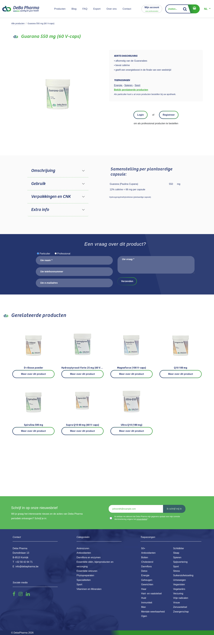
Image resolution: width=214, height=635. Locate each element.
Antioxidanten (148, 553)
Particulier (45, 253)
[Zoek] (185, 8)
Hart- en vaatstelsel (151, 593)
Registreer (169, 115)
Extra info (40, 209)
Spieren (177, 557)
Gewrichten (147, 584)
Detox (144, 571)
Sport (176, 566)
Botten (144, 557)
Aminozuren (83, 548)
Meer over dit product (33, 374)
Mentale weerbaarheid (153, 611)
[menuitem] (60, 9)
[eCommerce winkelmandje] (194, 8)
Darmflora (146, 566)
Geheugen (146, 580)
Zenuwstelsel (180, 607)
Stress (176, 571)
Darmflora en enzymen (89, 557)
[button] (151, 9)
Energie (145, 575)
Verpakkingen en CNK (51, 196)
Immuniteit (146, 602)
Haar (143, 589)
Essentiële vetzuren (87, 571)
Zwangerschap (181, 611)
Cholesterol (147, 562)
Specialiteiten (84, 580)
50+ (143, 548)
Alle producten (18, 23)
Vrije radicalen (180, 598)
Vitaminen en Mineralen (89, 589)
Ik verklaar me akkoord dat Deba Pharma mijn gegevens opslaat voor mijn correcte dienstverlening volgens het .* (147, 518)
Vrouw (176, 602)
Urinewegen (179, 580)
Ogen (144, 616)
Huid (143, 598)
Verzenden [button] (127, 281)
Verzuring (178, 593)
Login (140, 115)
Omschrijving (43, 170)
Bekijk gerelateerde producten (131, 89)
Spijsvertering (180, 562)
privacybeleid (142, 519)
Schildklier (178, 548)
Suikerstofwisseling (183, 575)
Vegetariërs (179, 589)
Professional (63, 253)
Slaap (176, 553)
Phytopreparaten (85, 575)
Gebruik (38, 183)
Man (143, 607)
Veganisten (179, 584)
